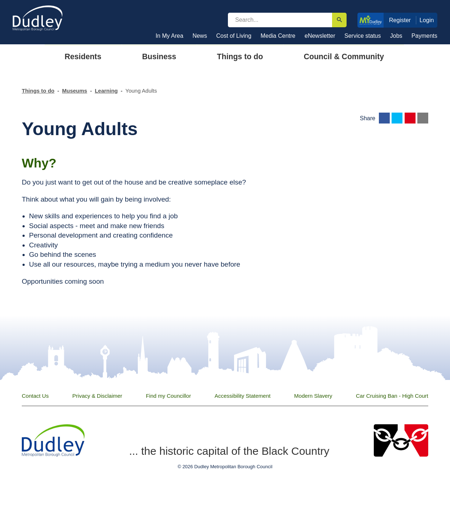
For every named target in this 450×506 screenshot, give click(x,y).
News (199, 36)
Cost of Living (233, 36)
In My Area (169, 36)
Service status (362, 36)
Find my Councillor (168, 396)
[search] (280, 20)
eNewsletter (319, 36)
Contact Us (35, 396)
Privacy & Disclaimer (97, 396)
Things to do (38, 91)
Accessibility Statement (242, 396)
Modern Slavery (313, 396)
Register (400, 20)
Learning (106, 91)
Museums (74, 91)
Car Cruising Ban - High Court (392, 396)
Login (427, 20)
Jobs (396, 36)
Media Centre (278, 36)
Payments (424, 36)
